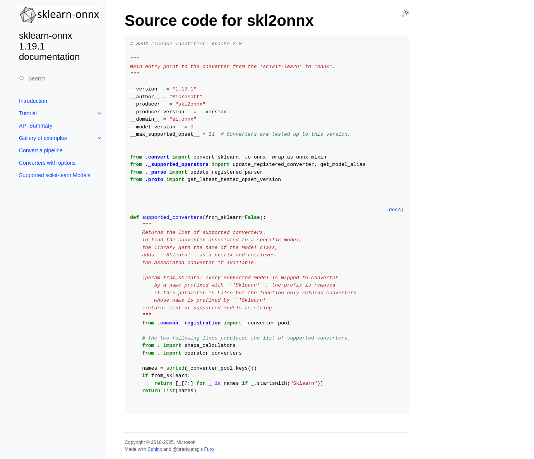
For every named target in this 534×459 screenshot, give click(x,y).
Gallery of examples (43, 138)
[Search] (59, 78)
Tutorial (28, 113)
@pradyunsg (186, 449)
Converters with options (47, 163)
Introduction (33, 101)
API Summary (35, 126)
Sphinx (154, 449)
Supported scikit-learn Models (54, 175)
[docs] (395, 210)
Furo (209, 449)
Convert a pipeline (41, 150)
